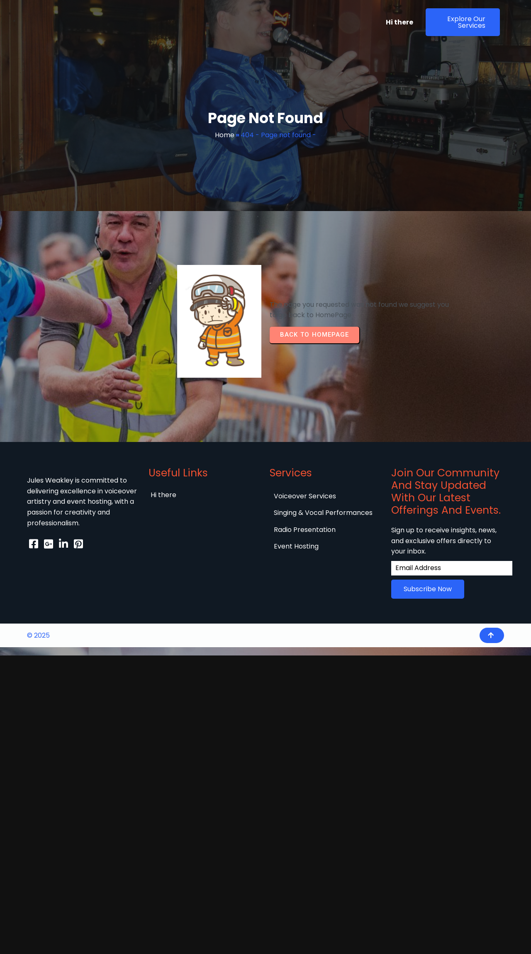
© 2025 (38, 635)
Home (224, 135)
